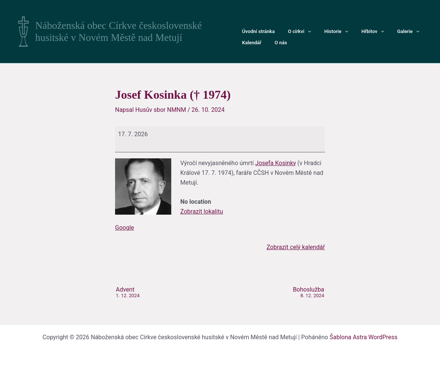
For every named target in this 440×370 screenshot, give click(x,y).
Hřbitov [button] (360, 31)
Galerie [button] (393, 31)
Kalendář (423, 31)
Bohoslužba (308, 293)
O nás (246, 42)
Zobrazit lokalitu (201, 211)
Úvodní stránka (256, 31)
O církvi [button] (294, 31)
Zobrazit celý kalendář (295, 247)
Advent (127, 293)
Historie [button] (328, 31)
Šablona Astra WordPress (363, 337)
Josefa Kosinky (275, 163)
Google (124, 227)
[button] (302, 31)
